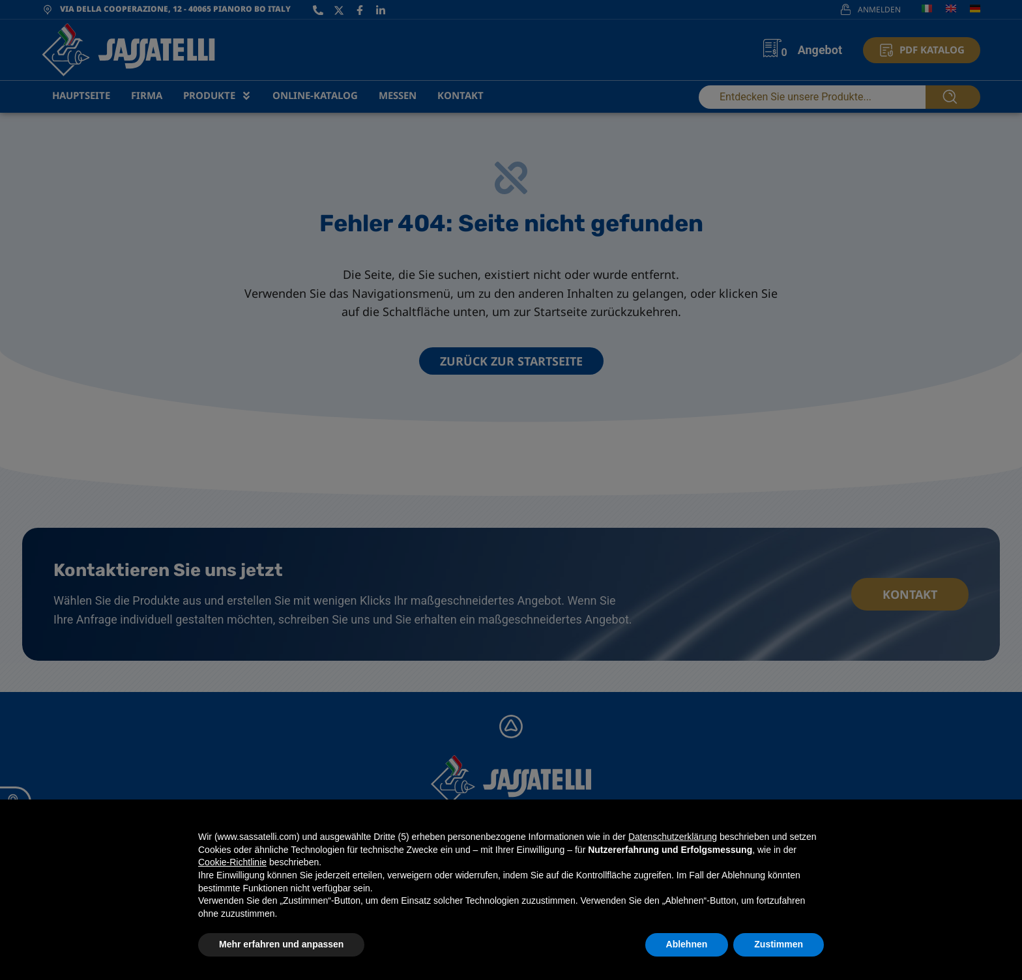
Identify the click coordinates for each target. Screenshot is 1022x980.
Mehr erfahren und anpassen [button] (281, 944)
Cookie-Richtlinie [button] (232, 862)
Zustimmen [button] (778, 944)
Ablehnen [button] (687, 944)
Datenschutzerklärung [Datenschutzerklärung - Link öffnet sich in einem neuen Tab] (672, 836)
